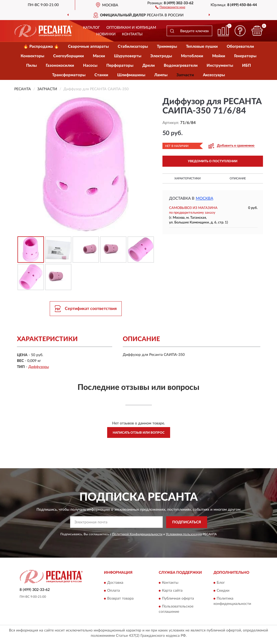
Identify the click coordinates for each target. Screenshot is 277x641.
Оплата (113, 590)
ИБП (246, 66)
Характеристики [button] (187, 178)
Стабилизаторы (133, 47)
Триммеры (167, 47)
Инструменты (220, 66)
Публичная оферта (178, 598)
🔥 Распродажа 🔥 (41, 47)
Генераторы (245, 56)
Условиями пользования (184, 534)
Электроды (161, 56)
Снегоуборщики (68, 56)
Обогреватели (240, 47)
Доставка (115, 583)
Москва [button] (204, 198)
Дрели (148, 66)
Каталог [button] (91, 28)
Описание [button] (238, 178)
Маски (99, 56)
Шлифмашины (131, 75)
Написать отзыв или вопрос (139, 432)
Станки (101, 75)
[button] (170, 6)
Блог (221, 583)
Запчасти (185, 75)
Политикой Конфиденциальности (137, 534)
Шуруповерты (127, 56)
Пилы (31, 66)
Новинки (106, 34)
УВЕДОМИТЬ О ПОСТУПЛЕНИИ (212, 161)
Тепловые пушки (202, 47)
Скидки (223, 590)
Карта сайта (172, 590)
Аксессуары (214, 75)
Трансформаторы (68, 75)
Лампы (160, 75)
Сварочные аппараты (88, 47)
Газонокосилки (60, 66)
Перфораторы (119, 66)
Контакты (132, 34)
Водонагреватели (181, 66)
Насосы (90, 66)
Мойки (218, 56)
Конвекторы (32, 56)
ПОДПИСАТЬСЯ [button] (186, 522)
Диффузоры (38, 367)
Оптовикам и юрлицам (131, 28)
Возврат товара (120, 598)
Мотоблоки (192, 56)
